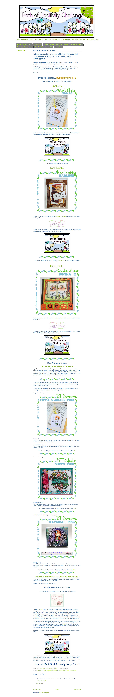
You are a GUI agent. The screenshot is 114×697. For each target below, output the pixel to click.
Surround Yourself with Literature (59, 670)
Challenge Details (49, 44)
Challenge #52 (40, 670)
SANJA (57, 85)
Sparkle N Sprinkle (61, 216)
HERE (72, 370)
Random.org (61, 260)
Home (19, 44)
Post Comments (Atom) (44, 692)
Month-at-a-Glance (62, 44)
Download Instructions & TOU (43, 46)
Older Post (77, 689)
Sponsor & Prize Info (76, 44)
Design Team (58, 46)
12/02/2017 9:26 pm (41, 680)
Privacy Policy (27, 44)
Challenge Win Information (24, 46)
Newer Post (36, 689)
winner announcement (71, 670)
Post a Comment (39, 683)
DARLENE (57, 167)
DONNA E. (57, 266)
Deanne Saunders (41, 677)
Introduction (37, 44)
